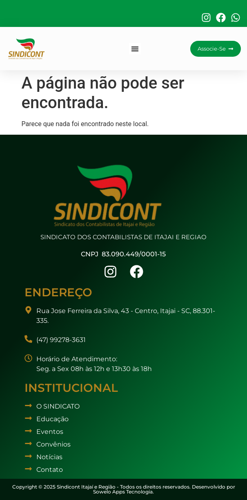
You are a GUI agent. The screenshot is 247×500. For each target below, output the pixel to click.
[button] (135, 49)
